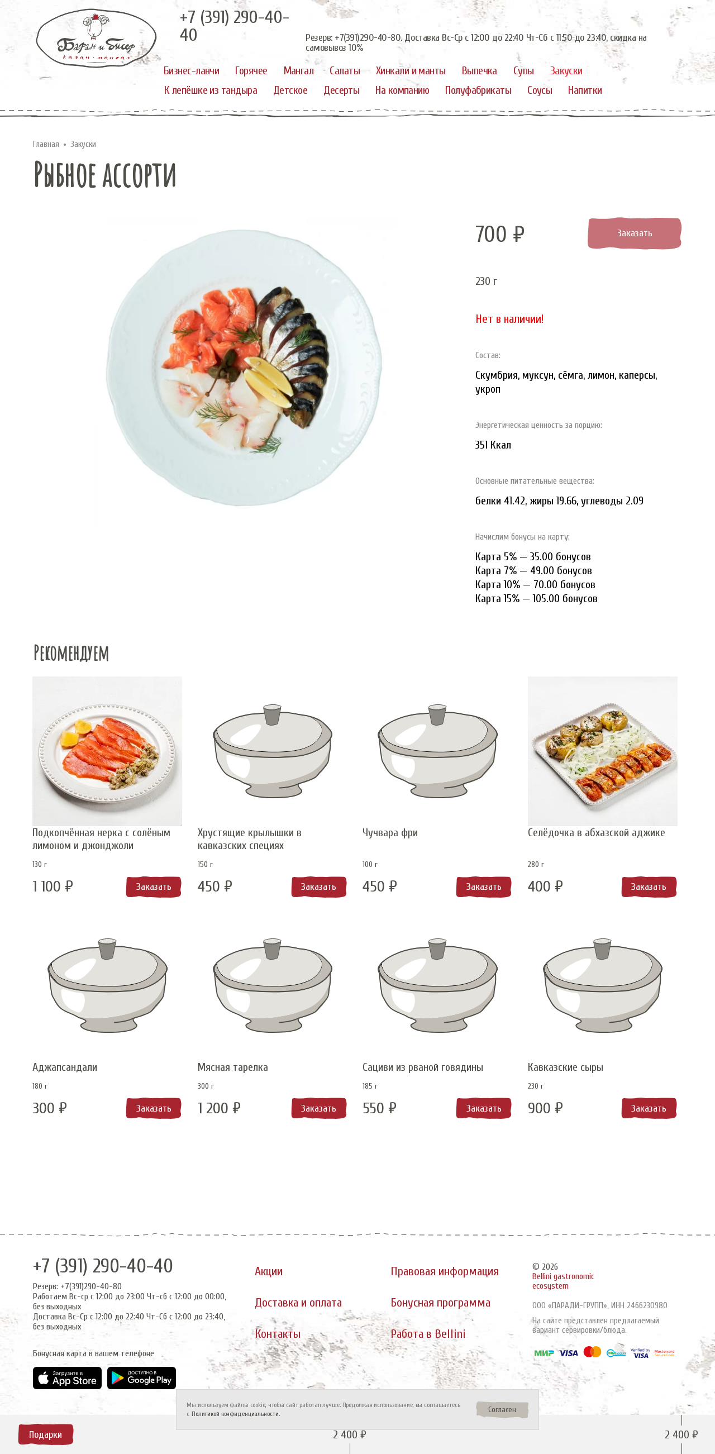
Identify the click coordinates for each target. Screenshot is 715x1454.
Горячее (251, 70)
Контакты (278, 1334)
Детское (290, 90)
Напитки (585, 90)
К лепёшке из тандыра (210, 90)
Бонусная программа (440, 1302)
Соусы (539, 90)
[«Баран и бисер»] (97, 38)
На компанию (402, 90)
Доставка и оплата (299, 1302)
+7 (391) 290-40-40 (104, 1266)
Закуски (566, 70)
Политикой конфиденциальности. (236, 1414)
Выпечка (479, 70)
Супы (523, 70)
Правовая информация (445, 1271)
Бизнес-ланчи (191, 70)
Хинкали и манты (411, 70)
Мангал (299, 70)
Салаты (345, 70)
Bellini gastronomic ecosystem (563, 1280)
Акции (269, 1271)
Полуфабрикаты (478, 90)
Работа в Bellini (428, 1334)
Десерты (341, 90)
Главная (46, 144)
